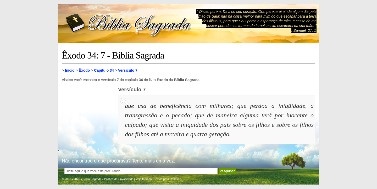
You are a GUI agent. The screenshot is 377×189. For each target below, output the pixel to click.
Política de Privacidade (119, 179)
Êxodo (84, 70)
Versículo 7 (127, 70)
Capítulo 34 (104, 70)
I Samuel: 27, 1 (303, 30)
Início (70, 70)
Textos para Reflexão (167, 179)
